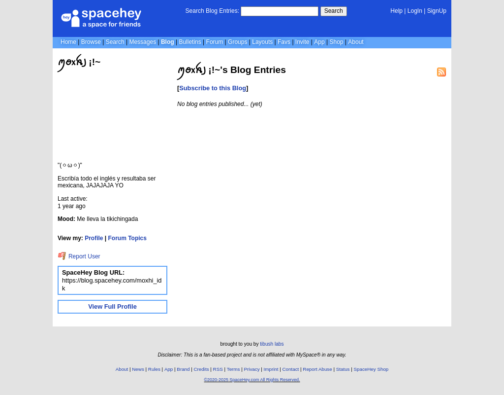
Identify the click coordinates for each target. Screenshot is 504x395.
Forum (214, 41)
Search (333, 10)
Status (343, 369)
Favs (284, 41)
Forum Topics (127, 238)
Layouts (262, 41)
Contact (291, 369)
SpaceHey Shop (371, 369)
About (355, 41)
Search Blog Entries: (212, 10)
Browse (91, 41)
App (319, 41)
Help (396, 10)
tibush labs (272, 344)
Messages (142, 41)
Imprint (271, 369)
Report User (79, 256)
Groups (237, 41)
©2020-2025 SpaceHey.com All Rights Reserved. (252, 379)
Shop (336, 41)
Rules (154, 369)
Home (68, 41)
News (138, 369)
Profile (94, 238)
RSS (218, 369)
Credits (201, 369)
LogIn (415, 10)
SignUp (436, 10)
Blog (167, 41)
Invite (302, 41)
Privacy (251, 369)
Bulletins (190, 41)
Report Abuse (317, 369)
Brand (183, 369)
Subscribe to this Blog (212, 88)
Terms (233, 369)
